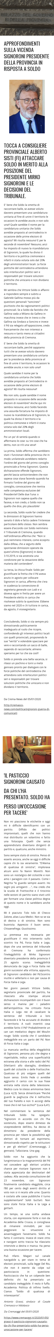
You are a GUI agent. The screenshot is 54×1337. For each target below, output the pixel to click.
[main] (27, 56)
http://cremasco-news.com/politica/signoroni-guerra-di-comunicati (27, 709)
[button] (3, 4)
